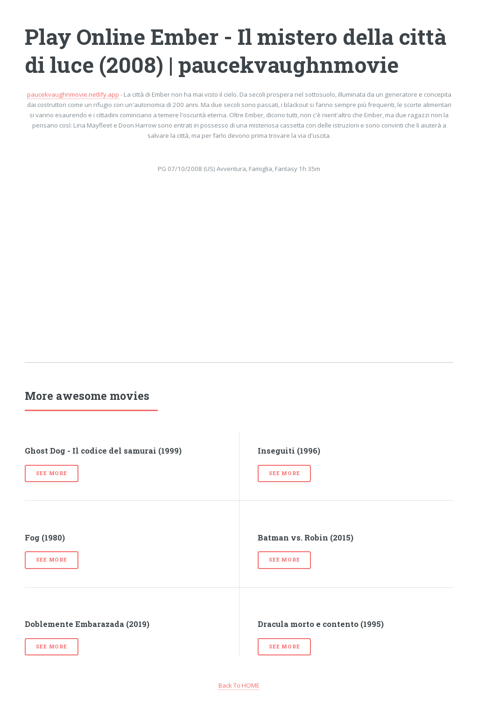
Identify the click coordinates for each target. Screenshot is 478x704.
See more (51, 473)
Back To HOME (239, 685)
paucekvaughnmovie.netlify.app (73, 94)
